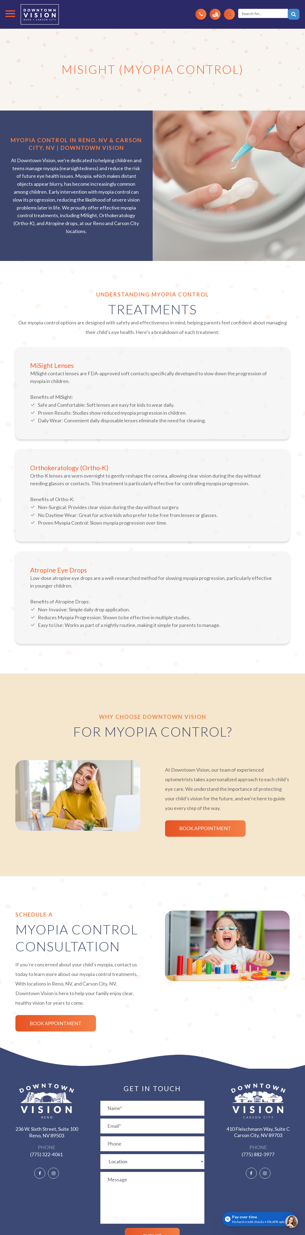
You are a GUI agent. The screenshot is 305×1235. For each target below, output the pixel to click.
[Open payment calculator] (259, 1219)
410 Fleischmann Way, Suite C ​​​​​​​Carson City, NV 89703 (258, 1132)
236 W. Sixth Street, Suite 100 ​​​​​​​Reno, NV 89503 (46, 1132)
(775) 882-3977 (258, 1154)
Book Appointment (199, 828)
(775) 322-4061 (46, 1154)
